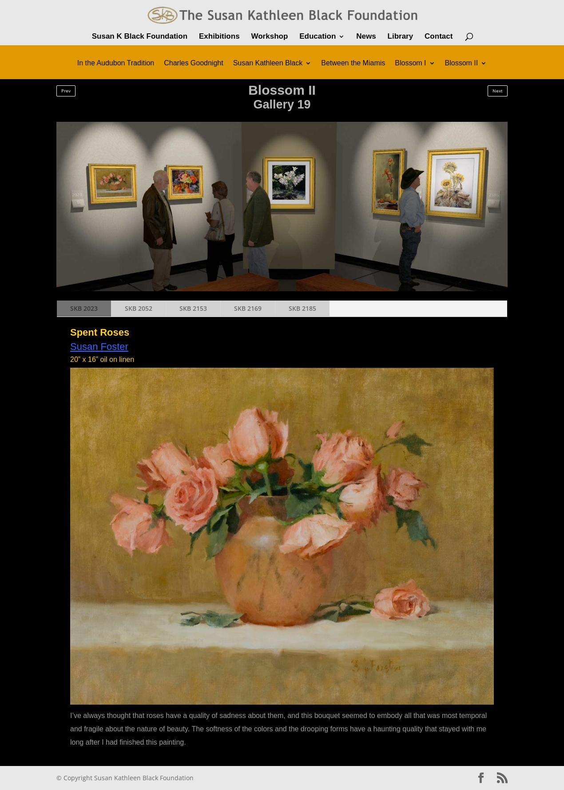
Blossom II (461, 63)
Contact (439, 36)
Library (400, 36)
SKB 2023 (84, 308)
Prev (66, 91)
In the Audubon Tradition (115, 63)
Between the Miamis (353, 63)
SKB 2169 (248, 308)
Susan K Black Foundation (139, 36)
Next (498, 91)
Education (317, 36)
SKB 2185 (302, 308)
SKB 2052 (138, 308)
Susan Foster (99, 346)
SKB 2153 (193, 308)
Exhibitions (219, 36)
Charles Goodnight (193, 63)
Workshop (269, 36)
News (366, 36)
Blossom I (410, 63)
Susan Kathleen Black (268, 63)
